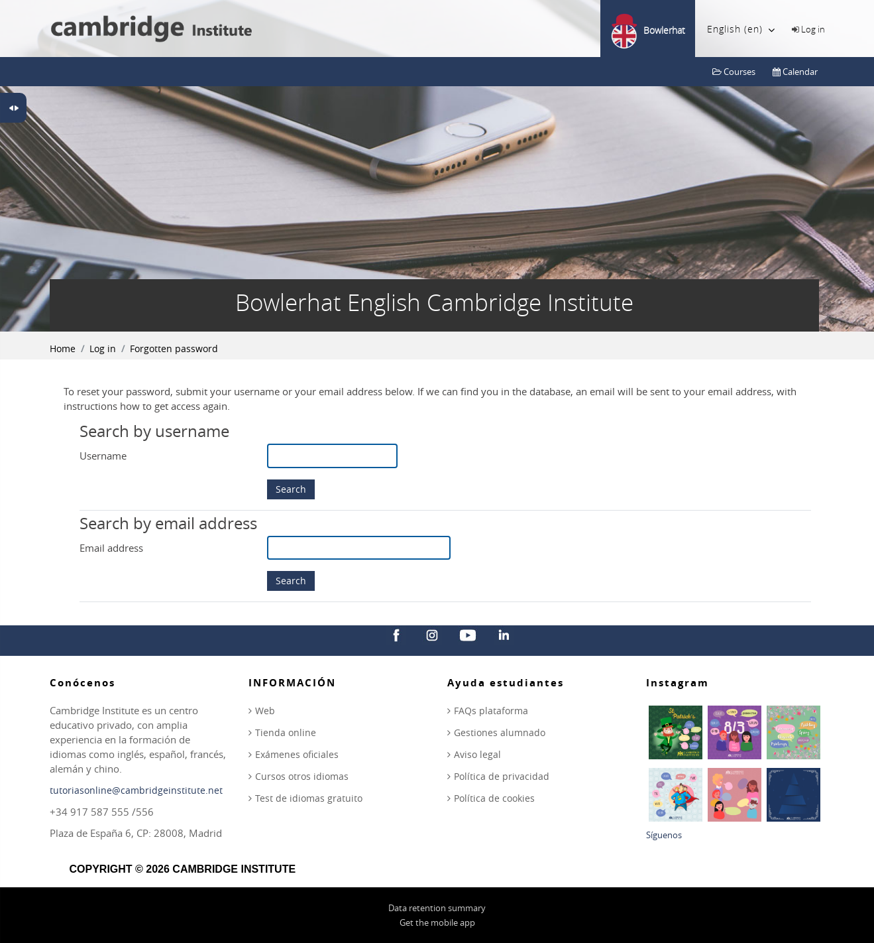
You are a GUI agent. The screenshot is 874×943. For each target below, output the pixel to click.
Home (63, 348)
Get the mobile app (437, 922)
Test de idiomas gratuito (308, 798)
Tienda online (285, 732)
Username (103, 455)
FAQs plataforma (491, 710)
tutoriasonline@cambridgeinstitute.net (136, 790)
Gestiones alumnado (499, 732)
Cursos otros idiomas (302, 776)
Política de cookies (494, 798)
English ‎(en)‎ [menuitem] (741, 29)
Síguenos (664, 835)
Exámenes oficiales (297, 754)
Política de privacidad (501, 776)
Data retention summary (437, 908)
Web (265, 710)
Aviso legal (477, 754)
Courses (733, 72)
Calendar (795, 72)
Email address (111, 547)
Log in (813, 29)
